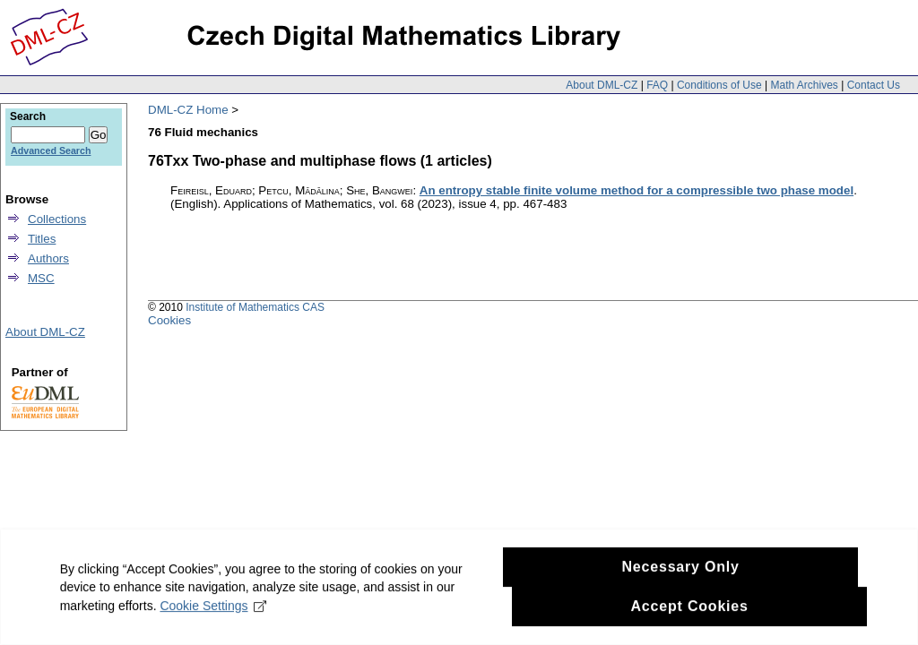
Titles (42, 238)
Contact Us (873, 85)
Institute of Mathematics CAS (255, 307)
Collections (57, 219)
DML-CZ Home (188, 109)
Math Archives (803, 85)
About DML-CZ (601, 85)
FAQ (657, 85)
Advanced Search (51, 150)
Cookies (169, 320)
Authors (48, 258)
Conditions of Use (719, 85)
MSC (41, 278)
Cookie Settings (216, 622)
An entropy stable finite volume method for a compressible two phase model (636, 190)
